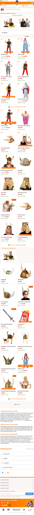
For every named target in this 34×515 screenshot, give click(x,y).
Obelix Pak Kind (21, 368)
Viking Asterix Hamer (5, 214)
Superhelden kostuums (19, 420)
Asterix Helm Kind (21, 214)
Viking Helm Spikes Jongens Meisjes (8, 391)
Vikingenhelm (20, 279)
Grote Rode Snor (21, 324)
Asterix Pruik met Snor (22, 192)
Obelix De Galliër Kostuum (6, 76)
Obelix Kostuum (21, 54)
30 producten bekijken (17, 15)
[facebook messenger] (2, 472)
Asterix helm (9, 28)
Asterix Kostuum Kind (5, 99)
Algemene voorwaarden (13, 512)
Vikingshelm (3, 279)
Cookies (23, 512)
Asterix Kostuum (4, 54)
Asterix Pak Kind (4, 125)
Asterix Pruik (3, 192)
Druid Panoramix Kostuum (23, 99)
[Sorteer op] (29, 36)
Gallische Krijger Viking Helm (24, 148)
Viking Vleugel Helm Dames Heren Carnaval (10, 368)
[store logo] (17, 2)
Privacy (20, 512)
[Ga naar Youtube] (7, 502)
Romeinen (21, 439)
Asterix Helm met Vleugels (6, 237)
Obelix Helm (20, 170)
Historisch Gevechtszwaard (6, 324)
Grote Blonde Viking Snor (23, 237)
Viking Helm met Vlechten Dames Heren (9, 346)
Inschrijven (29, 493)
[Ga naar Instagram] (2, 502)
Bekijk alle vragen (30, 448)
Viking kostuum (25, 28)
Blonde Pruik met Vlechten (23, 391)
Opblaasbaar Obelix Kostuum (24, 125)
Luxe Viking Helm (4, 301)
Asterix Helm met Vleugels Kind (24, 301)
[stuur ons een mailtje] (8, 472)
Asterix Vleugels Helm (5, 148)
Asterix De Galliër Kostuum (23, 76)
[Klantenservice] (30, 1)
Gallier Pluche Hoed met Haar (7, 170)
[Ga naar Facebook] (4, 502)
